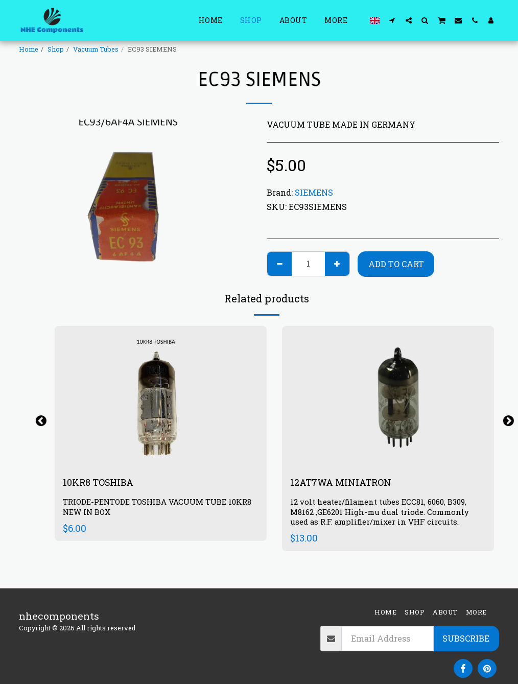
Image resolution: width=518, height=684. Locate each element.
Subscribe (465, 638)
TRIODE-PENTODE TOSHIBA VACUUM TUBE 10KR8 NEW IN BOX (160, 508)
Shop (56, 49)
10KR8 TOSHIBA (101, 482)
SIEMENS (314, 192)
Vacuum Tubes (96, 49)
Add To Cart (396, 263)
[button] (392, 20)
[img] (388, 396)
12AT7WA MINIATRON (344, 482)
